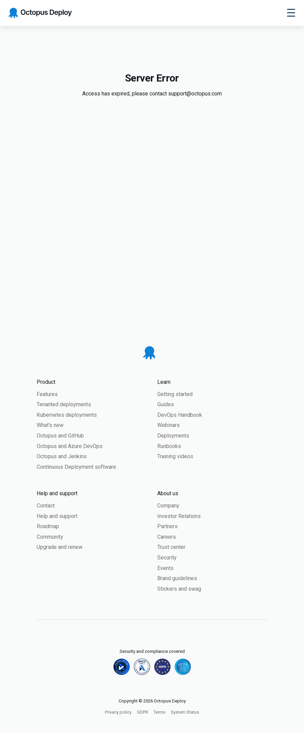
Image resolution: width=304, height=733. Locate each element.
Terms (159, 712)
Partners (167, 526)
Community (50, 537)
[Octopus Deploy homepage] (40, 13)
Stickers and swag (179, 589)
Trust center (171, 547)
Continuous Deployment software (76, 467)
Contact (46, 505)
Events (165, 568)
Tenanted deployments (64, 404)
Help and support (57, 516)
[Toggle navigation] (291, 12)
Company (168, 505)
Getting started (175, 394)
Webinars (168, 425)
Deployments (173, 435)
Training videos (175, 456)
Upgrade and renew (60, 547)
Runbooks (169, 446)
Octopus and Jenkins (62, 456)
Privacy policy (118, 712)
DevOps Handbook (179, 415)
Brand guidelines (177, 578)
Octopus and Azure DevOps (70, 446)
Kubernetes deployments (67, 415)
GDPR (142, 712)
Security (167, 557)
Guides (165, 404)
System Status (185, 712)
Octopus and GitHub (60, 435)
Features (47, 394)
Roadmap (48, 526)
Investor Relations (179, 516)
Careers (166, 537)
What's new (50, 425)
